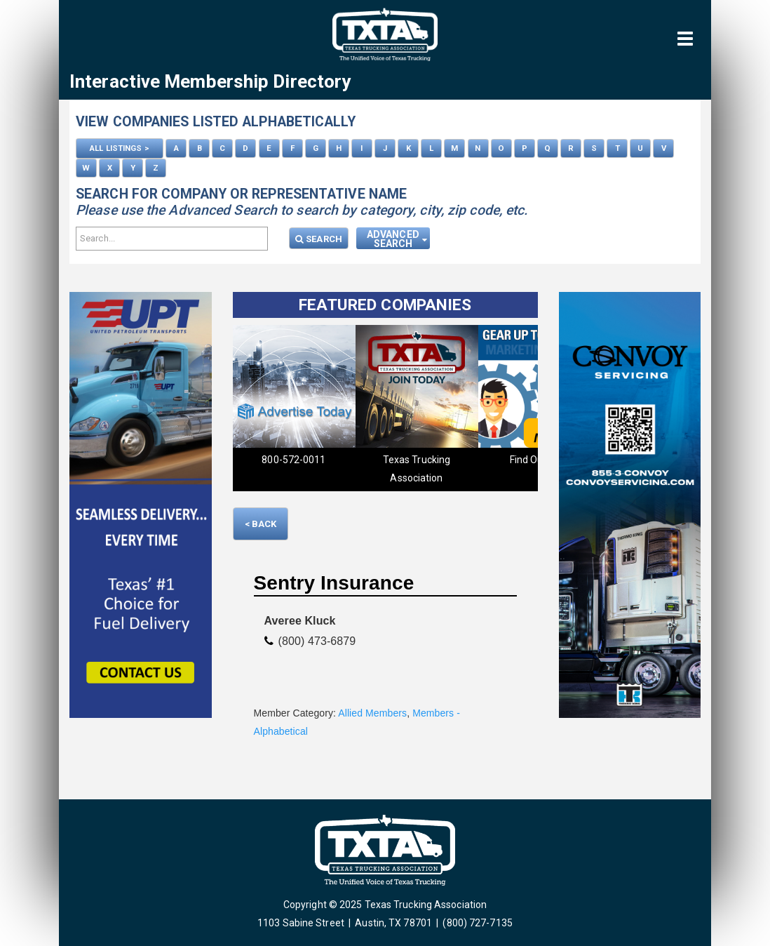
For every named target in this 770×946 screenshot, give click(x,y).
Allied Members (372, 713)
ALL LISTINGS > (119, 148)
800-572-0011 (293, 459)
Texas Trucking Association (416, 469)
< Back (261, 524)
